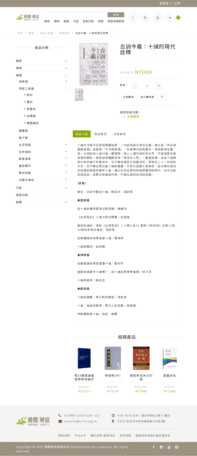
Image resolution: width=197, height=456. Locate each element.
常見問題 (129, 436)
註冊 (177, 3)
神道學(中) (113, 376)
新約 (30, 95)
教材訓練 (25, 173)
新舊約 (31, 109)
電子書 (23, 138)
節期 (101, 21)
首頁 (20, 33)
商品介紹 (82, 134)
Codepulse (105, 447)
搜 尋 (116, 14)
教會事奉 (25, 159)
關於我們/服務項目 (105, 436)
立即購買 (128, 97)
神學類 (23, 81)
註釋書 (31, 116)
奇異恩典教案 (115, 21)
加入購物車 (147, 97)
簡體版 (23, 130)
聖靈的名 (170, 376)
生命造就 (25, 152)
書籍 (66, 21)
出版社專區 (26, 180)
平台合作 (81, 436)
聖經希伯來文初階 (141, 377)
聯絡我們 (65, 436)
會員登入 (165, 3)
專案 (57, 21)
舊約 (30, 102)
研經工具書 (47, 33)
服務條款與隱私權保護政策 (158, 436)
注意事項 (120, 134)
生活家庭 (25, 145)
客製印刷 (88, 21)
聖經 (47, 21)
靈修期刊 (25, 166)
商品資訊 (101, 134)
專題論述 (64, 33)
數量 (124, 85)
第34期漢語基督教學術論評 (84, 377)
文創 (76, 21)
